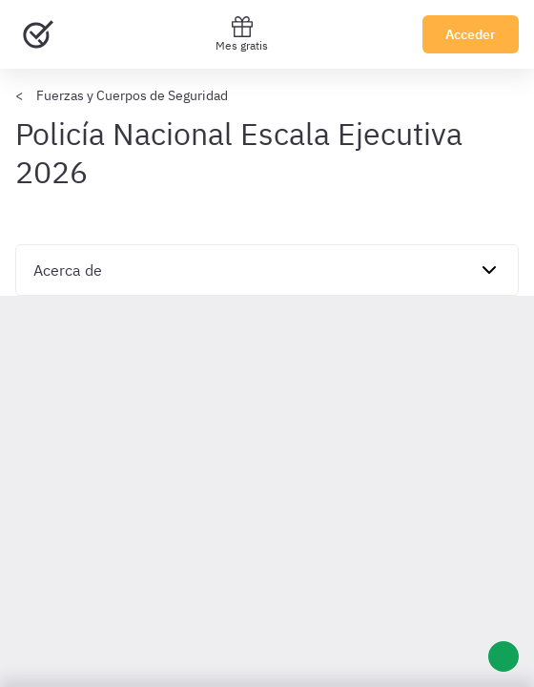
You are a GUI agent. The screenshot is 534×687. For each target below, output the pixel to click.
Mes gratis (242, 33)
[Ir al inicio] (38, 34)
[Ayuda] (503, 656)
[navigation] (267, 270)
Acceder (470, 34)
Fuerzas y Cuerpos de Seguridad (132, 95)
